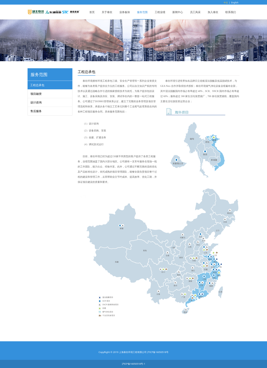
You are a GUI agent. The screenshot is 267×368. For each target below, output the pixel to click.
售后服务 (36, 111)
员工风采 (195, 12)
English (234, 2)
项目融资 (36, 94)
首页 (92, 12)
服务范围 (142, 12)
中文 (226, 2)
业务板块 (124, 12)
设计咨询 (36, 102)
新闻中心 (177, 12)
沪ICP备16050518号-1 (133, 363)
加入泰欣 (213, 12)
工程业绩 (160, 12)
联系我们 (230, 12)
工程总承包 (37, 85)
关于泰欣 (107, 12)
